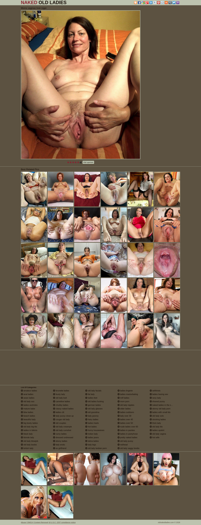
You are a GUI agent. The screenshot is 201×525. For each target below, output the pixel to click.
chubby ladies (60, 405)
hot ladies (91, 427)
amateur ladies (29, 391)
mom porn (123, 401)
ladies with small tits (160, 412)
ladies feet (91, 398)
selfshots (155, 391)
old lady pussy (125, 441)
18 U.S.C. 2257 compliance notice (62, 522)
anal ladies (27, 394)
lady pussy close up (63, 416)
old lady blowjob (29, 441)
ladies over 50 (125, 423)
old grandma (92, 412)
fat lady (89, 394)
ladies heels (92, 423)
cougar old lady (61, 419)
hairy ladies (91, 419)
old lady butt (60, 398)
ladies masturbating (128, 394)
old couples (59, 423)
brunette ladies (61, 391)
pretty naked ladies (127, 437)
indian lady (91, 434)
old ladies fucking (94, 401)
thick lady (155, 423)
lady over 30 (124, 416)
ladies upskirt (157, 430)
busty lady (59, 394)
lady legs (90, 445)
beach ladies (28, 416)
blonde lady (27, 437)
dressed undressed (63, 437)
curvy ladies (60, 434)
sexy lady (155, 398)
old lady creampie (62, 427)
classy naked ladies (63, 409)
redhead (123, 445)
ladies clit (58, 412)
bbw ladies (27, 412)
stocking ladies (158, 419)
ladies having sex (159, 394)
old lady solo (157, 416)
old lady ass (27, 401)
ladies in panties (126, 430)
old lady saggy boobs (128, 448)
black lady (27, 434)
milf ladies (123, 398)
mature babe (28, 409)
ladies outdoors (126, 412)
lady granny (91, 416)
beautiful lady (28, 419)
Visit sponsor (88, 162)
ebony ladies (60, 441)
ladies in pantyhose (128, 434)
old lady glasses (93, 409)
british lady (27, 448)
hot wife (154, 437)
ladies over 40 (125, 419)
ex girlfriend (59, 448)
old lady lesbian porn (96, 448)
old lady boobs (29, 445)
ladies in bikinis (29, 430)
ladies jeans (92, 437)
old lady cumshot (62, 430)
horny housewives (94, 430)
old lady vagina (158, 434)
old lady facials (93, 391)
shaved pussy (157, 401)
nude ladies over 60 (128, 427)
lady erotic (59, 445)
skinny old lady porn (160, 409)
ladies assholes (29, 405)
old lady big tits (29, 427)
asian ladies (27, 398)
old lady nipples (126, 405)
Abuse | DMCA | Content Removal (34, 522)
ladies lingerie (125, 391)
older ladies (124, 409)
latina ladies (92, 441)
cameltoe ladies (61, 401)
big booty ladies (29, 423)
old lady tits (156, 427)
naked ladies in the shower (163, 405)
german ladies (93, 405)
